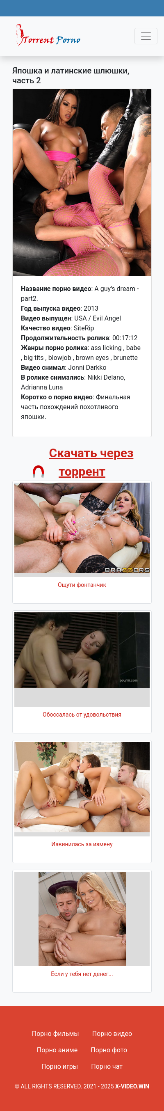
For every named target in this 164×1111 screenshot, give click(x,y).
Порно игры (59, 1066)
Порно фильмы (55, 1034)
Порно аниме (57, 1050)
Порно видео (112, 1034)
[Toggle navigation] (145, 36)
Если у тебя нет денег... (82, 974)
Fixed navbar (52, 38)
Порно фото (109, 1050)
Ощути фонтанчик (82, 585)
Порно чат (107, 1066)
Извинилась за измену (81, 844)
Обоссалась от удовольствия (82, 714)
